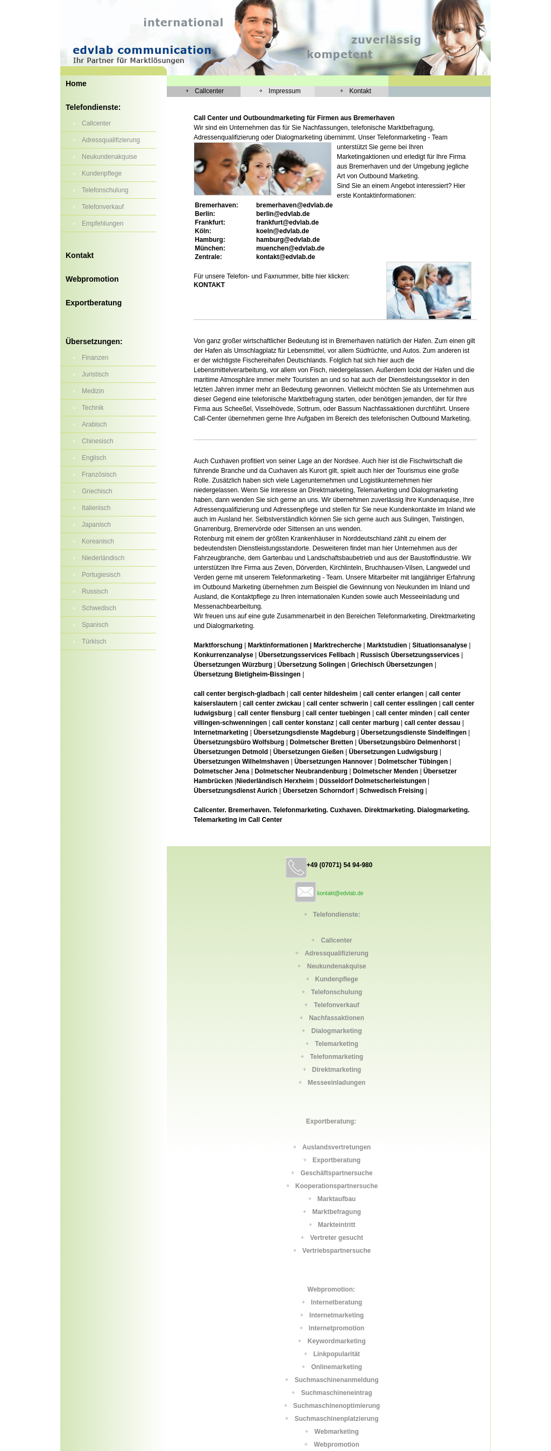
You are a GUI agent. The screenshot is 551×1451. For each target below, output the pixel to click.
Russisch (95, 591)
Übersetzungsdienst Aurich (236, 790)
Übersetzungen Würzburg (234, 664)
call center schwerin (338, 703)
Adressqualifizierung (111, 140)
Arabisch (94, 424)
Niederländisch (103, 558)
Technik (93, 407)
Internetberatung (336, 1302)
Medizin (93, 391)
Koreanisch (98, 541)
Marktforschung (218, 645)
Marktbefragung (336, 1212)
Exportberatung (94, 302)
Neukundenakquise (109, 157)
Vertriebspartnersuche (336, 1250)
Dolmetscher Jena (221, 771)
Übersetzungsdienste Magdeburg (304, 732)
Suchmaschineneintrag (336, 1393)
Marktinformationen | (280, 645)
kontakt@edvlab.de (285, 257)
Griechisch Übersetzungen (392, 664)
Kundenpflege (102, 173)
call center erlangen (393, 693)
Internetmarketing (221, 732)
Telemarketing (336, 1044)
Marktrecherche (338, 645)
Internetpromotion (336, 1328)
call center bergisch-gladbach (239, 693)
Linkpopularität (336, 1354)
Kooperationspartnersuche (336, 1186)
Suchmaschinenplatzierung (336, 1418)
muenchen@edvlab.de (290, 248)
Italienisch (96, 508)
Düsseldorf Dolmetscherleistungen (372, 781)
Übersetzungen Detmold (231, 752)
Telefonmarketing (336, 1057)
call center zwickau (272, 703)
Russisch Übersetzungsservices (410, 655)
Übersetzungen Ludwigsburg (393, 752)
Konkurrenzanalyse (223, 655)
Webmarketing (336, 1431)
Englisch (94, 458)
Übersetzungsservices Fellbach (307, 655)
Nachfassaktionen (336, 1018)
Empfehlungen (102, 223)
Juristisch (95, 374)
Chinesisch (98, 441)
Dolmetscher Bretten (321, 742)
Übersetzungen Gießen (308, 752)
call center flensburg (268, 713)
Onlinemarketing (336, 1367)
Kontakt (80, 255)
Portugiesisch (101, 574)
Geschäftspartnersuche (336, 1173)
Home (76, 83)
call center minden (404, 713)
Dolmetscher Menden (385, 771)
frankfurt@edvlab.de (287, 222)
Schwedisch (99, 608)
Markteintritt (336, 1225)
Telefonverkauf (103, 207)
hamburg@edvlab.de (288, 239)
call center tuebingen (338, 713)
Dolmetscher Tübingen (413, 761)
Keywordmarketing (336, 1341)
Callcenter (96, 123)
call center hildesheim (323, 693)
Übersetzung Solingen (312, 664)
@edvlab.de (294, 205)
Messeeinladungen (336, 1082)
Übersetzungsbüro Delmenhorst (408, 742)
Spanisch (95, 625)
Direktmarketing (336, 1069)
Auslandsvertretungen (336, 1147)
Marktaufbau (336, 1199)
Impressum (284, 91)
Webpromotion (92, 279)
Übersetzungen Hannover (333, 761)
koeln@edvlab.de (282, 231)
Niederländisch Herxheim (275, 781)
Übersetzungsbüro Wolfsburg (240, 742)
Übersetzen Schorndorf (318, 790)
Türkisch (94, 641)
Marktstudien (387, 645)
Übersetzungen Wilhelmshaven (242, 761)
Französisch (99, 474)
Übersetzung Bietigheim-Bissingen (247, 674)
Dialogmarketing (336, 1031)
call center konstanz (303, 723)
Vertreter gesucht (336, 1237)
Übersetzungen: (94, 341)
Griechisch (97, 491)
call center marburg (369, 723)
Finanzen (95, 357)
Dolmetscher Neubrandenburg (301, 771)
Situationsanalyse (439, 645)
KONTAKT (209, 285)
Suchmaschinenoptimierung (336, 1406)
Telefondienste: (93, 107)
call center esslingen (405, 703)
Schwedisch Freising (391, 790)
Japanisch (96, 524)
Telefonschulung (105, 190)
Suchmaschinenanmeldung (336, 1380)
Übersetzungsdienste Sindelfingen (414, 732)
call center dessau (433, 723)
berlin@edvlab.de (283, 214)
